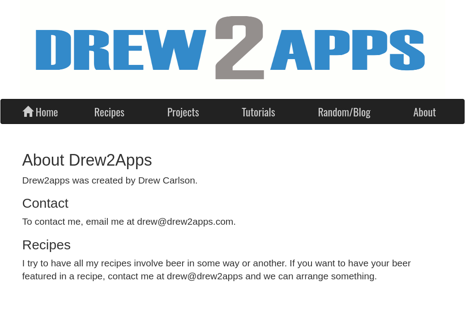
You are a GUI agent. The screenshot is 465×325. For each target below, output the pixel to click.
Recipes (109, 111)
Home (40, 111)
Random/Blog (344, 111)
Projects (183, 111)
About (424, 111)
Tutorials (258, 111)
